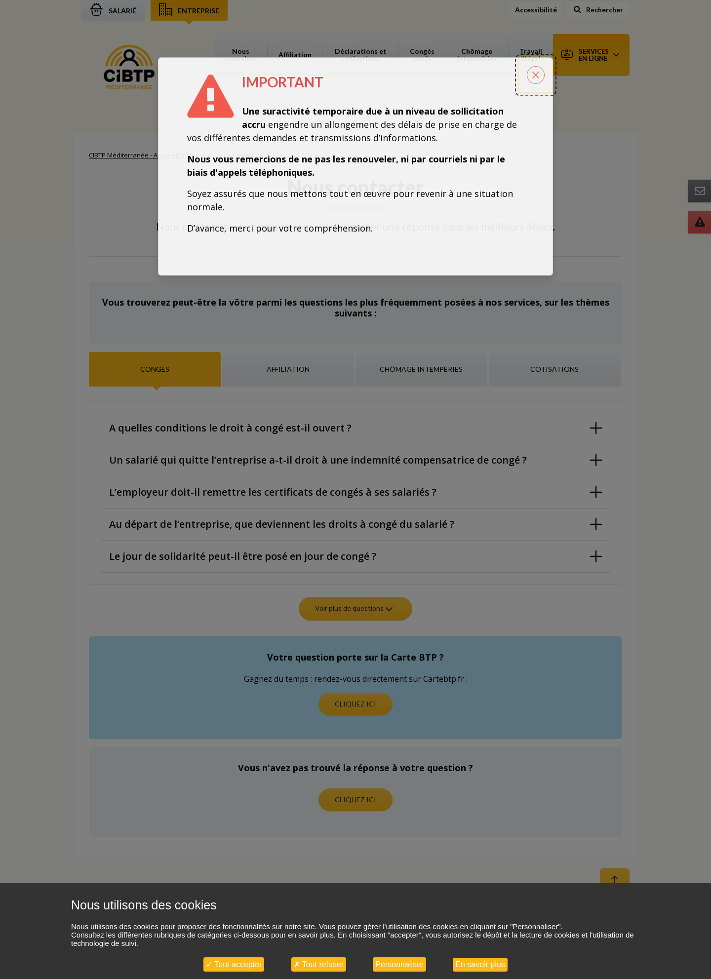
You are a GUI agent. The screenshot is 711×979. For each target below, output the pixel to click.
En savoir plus (480, 964)
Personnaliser (399, 964)
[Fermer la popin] (536, 75)
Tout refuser (319, 964)
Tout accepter (234, 964)
